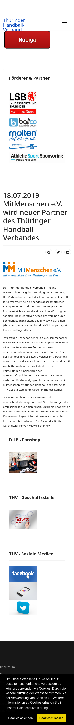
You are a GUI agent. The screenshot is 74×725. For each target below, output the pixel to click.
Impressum (7, 667)
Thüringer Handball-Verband (14, 25)
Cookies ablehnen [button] (20, 718)
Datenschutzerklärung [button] (32, 708)
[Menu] (64, 24)
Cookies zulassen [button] (51, 718)
